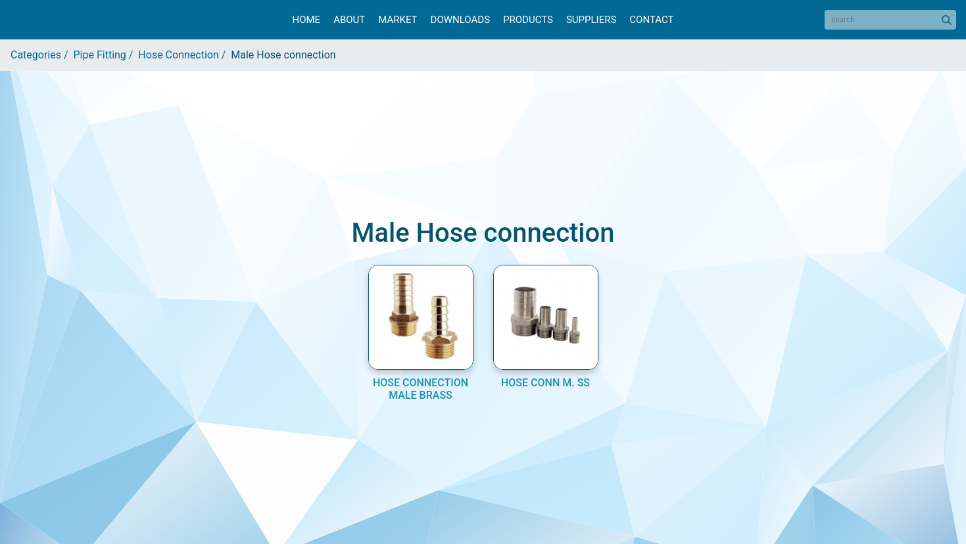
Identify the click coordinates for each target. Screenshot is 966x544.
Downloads (460, 20)
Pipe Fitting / (106, 55)
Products (528, 20)
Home (306, 20)
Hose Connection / (184, 55)
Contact (651, 20)
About (349, 20)
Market (397, 20)
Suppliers (591, 20)
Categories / (42, 55)
